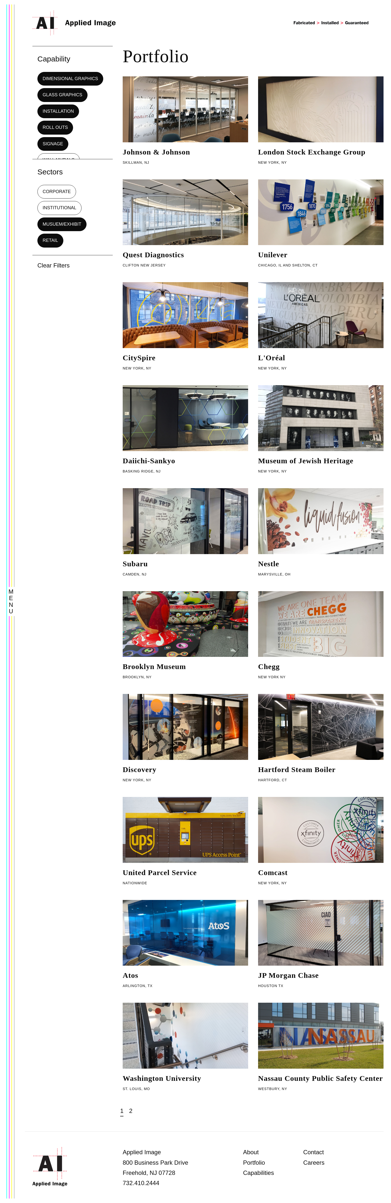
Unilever (273, 255)
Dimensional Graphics (70, 78)
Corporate (57, 191)
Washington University (162, 1078)
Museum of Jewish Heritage (305, 461)
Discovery (140, 769)
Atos (130, 975)
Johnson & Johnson (156, 152)
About (251, 1152)
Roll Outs (55, 127)
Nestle (268, 564)
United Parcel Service (160, 872)
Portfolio (254, 1162)
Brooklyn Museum (154, 666)
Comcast (273, 872)
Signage (53, 143)
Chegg (269, 666)
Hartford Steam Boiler (297, 769)
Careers (313, 1162)
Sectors (50, 172)
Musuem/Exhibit (62, 224)
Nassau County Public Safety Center (320, 1078)
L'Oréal (271, 358)
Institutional (59, 207)
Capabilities (258, 1172)
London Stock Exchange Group (312, 152)
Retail (50, 240)
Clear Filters (53, 265)
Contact (313, 1152)
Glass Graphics (62, 94)
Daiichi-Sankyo (149, 461)
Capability (53, 59)
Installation (58, 111)
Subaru (135, 564)
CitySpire (139, 358)
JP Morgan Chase (288, 975)
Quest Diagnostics (153, 255)
